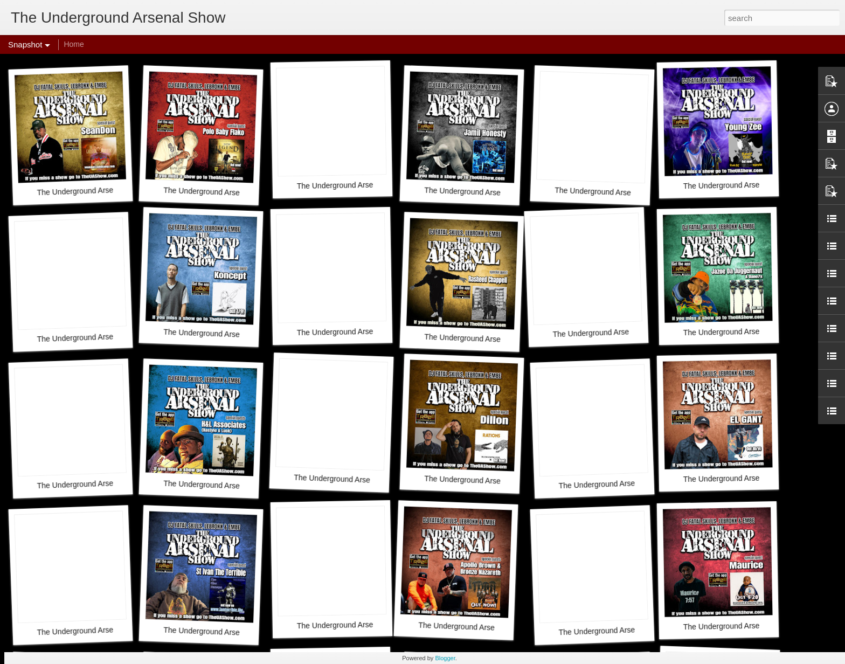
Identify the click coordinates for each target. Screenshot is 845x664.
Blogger (445, 658)
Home (74, 44)
